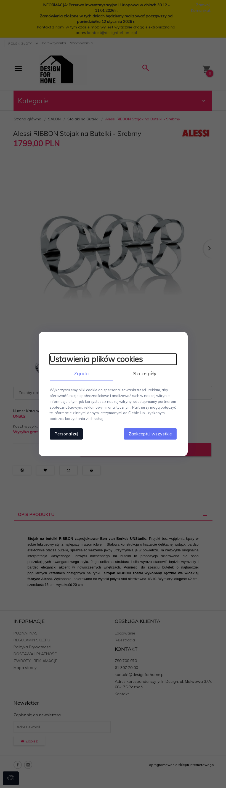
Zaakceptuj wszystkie (150, 434)
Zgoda (81, 373)
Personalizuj (66, 434)
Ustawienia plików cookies (96, 359)
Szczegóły (144, 373)
